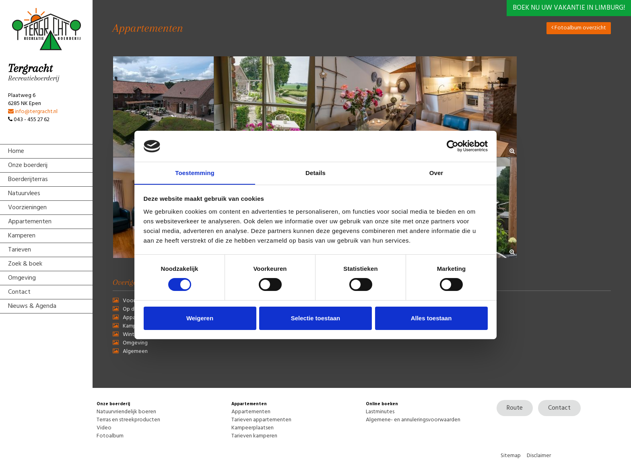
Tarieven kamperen (254, 436)
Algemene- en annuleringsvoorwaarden (413, 420)
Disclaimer (539, 455)
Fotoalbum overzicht (578, 28)
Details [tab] (315, 172)
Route (515, 408)
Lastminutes (380, 411)
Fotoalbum (110, 436)
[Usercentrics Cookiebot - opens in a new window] (452, 146)
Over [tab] (436, 172)
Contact (559, 408)
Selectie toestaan (315, 318)
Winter (131, 334)
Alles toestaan (431, 318)
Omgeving (135, 343)
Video (104, 428)
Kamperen (135, 326)
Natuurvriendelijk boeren (126, 411)
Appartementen (250, 411)
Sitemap (511, 455)
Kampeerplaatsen (252, 428)
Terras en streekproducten (128, 420)
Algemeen (135, 351)
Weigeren (199, 318)
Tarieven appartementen (261, 420)
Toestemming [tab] (194, 172)
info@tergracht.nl (33, 111)
